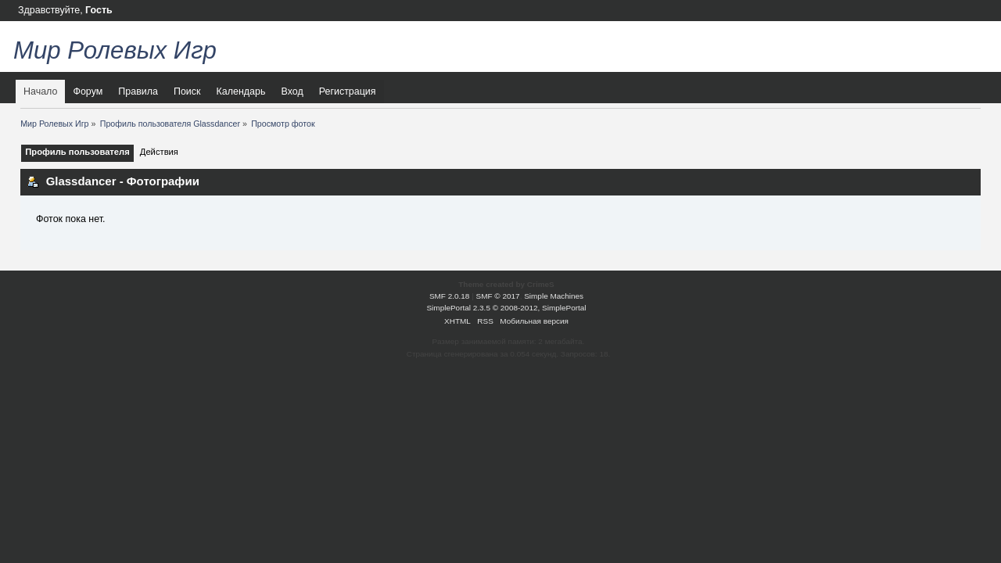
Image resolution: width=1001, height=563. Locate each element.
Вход (292, 91)
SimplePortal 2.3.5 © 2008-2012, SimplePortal (506, 307)
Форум (87, 91)
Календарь (241, 91)
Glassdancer (81, 181)
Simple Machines (553, 296)
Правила (138, 91)
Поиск (187, 91)
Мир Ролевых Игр (115, 50)
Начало (40, 91)
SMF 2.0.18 (449, 296)
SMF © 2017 (498, 296)
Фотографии (163, 181)
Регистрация (347, 91)
